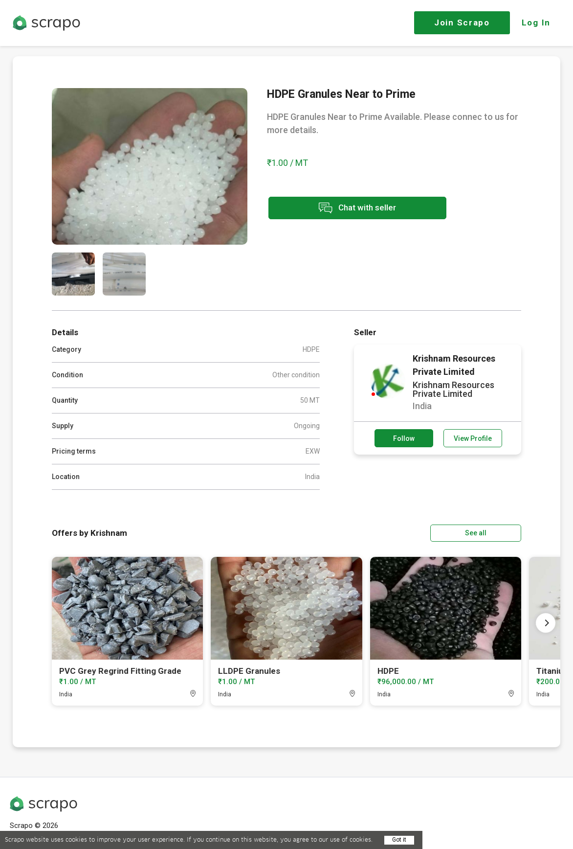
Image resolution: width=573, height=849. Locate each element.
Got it (399, 839)
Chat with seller (354, 208)
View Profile (473, 438)
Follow (404, 438)
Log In (536, 22)
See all (493, 533)
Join (462, 22)
